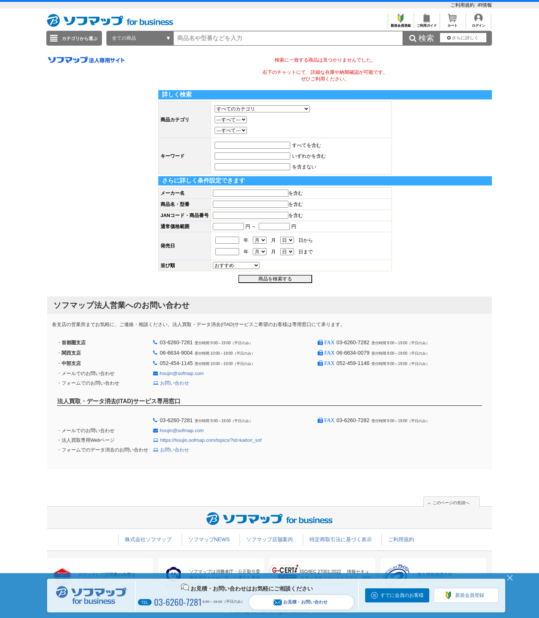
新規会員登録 (400, 23)
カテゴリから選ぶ (79, 38)
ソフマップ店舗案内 (269, 539)
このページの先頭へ (451, 502)
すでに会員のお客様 (402, 595)
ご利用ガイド (426, 23)
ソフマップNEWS (209, 539)
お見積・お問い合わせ (301, 602)
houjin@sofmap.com (182, 373)
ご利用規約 (463, 5)
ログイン (478, 23)
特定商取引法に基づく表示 (341, 539)
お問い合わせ (174, 383)
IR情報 (484, 5)
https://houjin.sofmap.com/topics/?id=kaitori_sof (211, 440)
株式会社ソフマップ (148, 539)
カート (452, 23)
